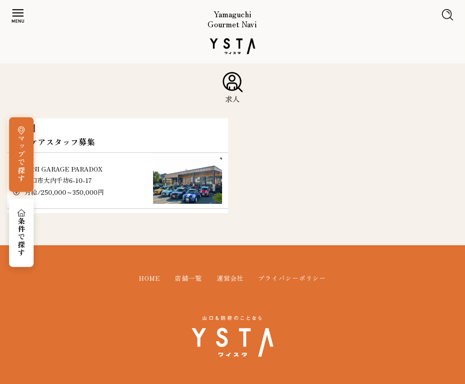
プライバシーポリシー (292, 278)
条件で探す (21, 237)
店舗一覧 (188, 278)
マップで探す (21, 159)
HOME (149, 278)
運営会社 (230, 278)
